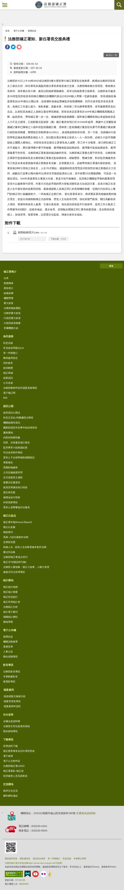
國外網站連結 (10, 795)
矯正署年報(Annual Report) (17, 522)
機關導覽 (8, 298)
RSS (5, 397)
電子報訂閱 (9, 392)
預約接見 (8, 362)
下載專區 (8, 739)
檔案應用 (9, 689)
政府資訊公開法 (11, 412)
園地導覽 (8, 621)
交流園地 (8, 784)
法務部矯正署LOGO (14, 765)
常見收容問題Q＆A (13, 347)
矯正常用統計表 (11, 601)
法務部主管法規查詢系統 (16, 726)
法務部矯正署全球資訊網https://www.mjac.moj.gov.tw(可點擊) (33, 863)
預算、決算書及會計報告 (16, 442)
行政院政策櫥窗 (12, 322)
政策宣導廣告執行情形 (15, 487)
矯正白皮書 (9, 527)
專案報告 (8, 462)
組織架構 (8, 293)
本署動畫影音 (10, 676)
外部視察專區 (10, 502)
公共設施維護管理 (13, 472)
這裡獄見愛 (9, 542)
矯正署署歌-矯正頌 (13, 770)
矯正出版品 (9, 515)
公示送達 (8, 382)
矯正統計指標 (10, 586)
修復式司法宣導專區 (14, 571)
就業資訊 (8, 377)
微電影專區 (9, 681)
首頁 (7, 30)
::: (2, 2)
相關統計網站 (10, 616)
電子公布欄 (19, 30)
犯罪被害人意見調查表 (15, 775)
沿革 (6, 278)
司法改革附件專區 (13, 452)
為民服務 (8, 336)
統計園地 (8, 580)
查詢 (119, 5)
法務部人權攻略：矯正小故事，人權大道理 (26, 566)
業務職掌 (8, 283)
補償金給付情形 (11, 497)
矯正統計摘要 (10, 591)
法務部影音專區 (11, 671)
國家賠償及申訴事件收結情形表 (20, 427)
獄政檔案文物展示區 (14, 696)
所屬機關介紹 (11, 327)
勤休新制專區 (10, 731)
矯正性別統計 (10, 596)
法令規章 (8, 714)
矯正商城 (8, 372)
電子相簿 (8, 755)
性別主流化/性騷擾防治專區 (18, 417)
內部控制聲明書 (11, 437)
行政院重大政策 (12, 318)
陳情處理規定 (10, 357)
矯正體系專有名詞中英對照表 (19, 750)
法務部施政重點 (12, 308)
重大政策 (8, 303)
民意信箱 (8, 342)
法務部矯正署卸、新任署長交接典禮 (39, 39)
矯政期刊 (8, 532)
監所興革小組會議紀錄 (15, 447)
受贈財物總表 (10, 467)
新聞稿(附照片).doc (32, 232)
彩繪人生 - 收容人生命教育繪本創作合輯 (24, 547)
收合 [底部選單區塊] (111, 266)
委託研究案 (9, 492)
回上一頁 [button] (113, 55)
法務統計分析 (10, 606)
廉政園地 (8, 432)
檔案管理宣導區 (12, 701)
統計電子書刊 (10, 611)
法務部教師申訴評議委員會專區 (20, 387)
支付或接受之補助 (13, 477)
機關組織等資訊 (11, 422)
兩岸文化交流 (10, 790)
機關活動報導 (10, 641)
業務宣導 (8, 646)
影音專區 (8, 664)
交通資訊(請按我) (86, 813)
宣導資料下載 (10, 745)
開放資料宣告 (11, 858)
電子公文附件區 (11, 760)
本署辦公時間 (80, 858)
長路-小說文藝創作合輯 (15, 537)
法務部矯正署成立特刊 (15, 556)
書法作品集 (9, 552)
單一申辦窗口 (10, 352)
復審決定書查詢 (11, 482)
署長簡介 (8, 288)
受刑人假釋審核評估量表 (16, 507)
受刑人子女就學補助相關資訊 (19, 457)
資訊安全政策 (39, 858)
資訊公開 (8, 406)
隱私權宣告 (25, 858)
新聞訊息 (32, 30)
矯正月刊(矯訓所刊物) (14, 561)
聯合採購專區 (10, 656)
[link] (7, 47)
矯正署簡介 (10, 271)
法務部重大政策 (12, 313)
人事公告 (8, 651)
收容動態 (8, 367)
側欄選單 (4, 5)
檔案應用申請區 (12, 706)
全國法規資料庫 (11, 721)
